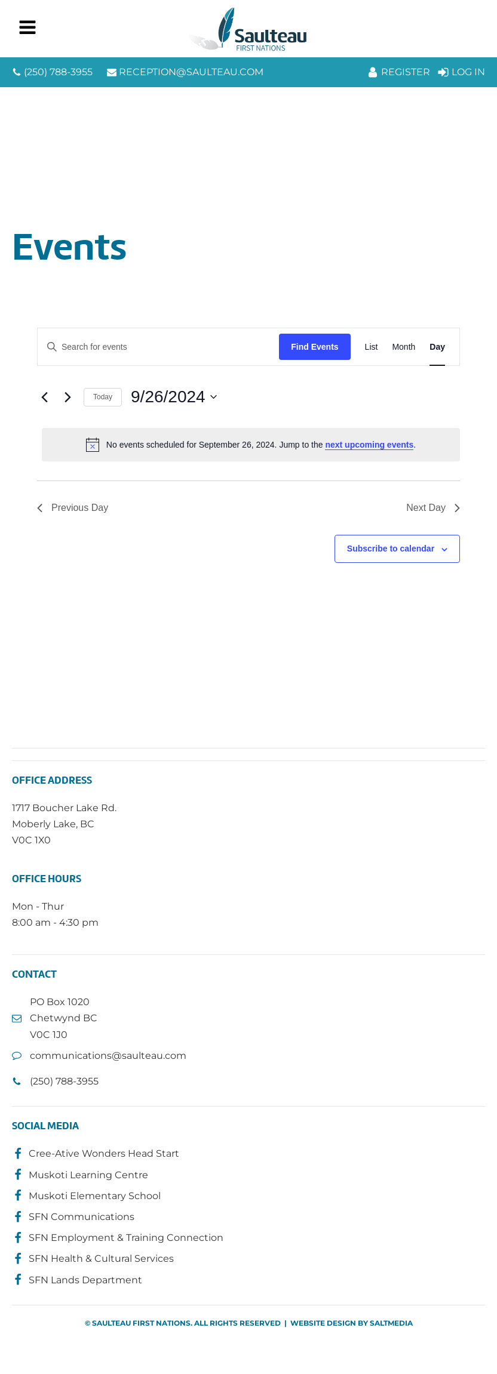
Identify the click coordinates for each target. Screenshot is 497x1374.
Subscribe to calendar (390, 548)
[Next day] (67, 397)
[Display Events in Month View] (403, 347)
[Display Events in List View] (371, 347)
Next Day (433, 508)
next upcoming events (369, 444)
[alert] (251, 444)
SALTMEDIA (391, 1322)
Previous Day (72, 508)
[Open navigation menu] (27, 28)
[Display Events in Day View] (437, 347)
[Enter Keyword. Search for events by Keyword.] (158, 347)
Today (102, 397)
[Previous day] (44, 397)
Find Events (314, 347)
